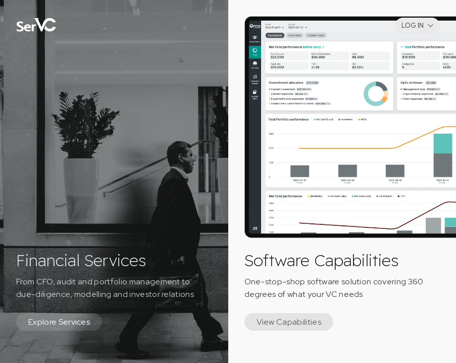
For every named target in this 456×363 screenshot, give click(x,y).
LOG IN (412, 25)
